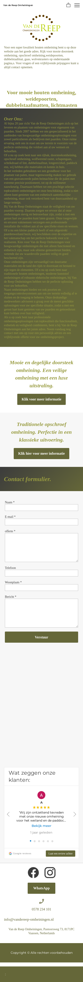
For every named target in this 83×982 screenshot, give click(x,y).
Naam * (10, 502)
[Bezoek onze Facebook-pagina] (33, 872)
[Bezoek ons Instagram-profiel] (50, 872)
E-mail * (10, 516)
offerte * (10, 531)
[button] (68, 5)
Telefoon (10, 568)
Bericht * (10, 596)
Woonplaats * (13, 582)
